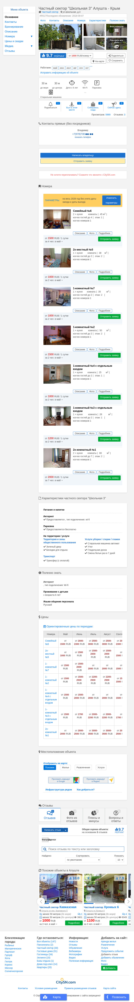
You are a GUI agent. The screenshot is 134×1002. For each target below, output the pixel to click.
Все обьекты (46, 941)
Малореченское (13, 948)
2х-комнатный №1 (51, 732)
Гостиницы (45, 954)
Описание (11, 31)
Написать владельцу (83, 155)
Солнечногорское (14, 971)
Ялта (7, 958)
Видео (72, 957)
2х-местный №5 (49, 653)
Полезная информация (81, 961)
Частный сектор (50, 12)
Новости (73, 941)
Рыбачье (9, 945)
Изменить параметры (111, 200)
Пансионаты (45, 944)
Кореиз (8, 964)
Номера (19, 36)
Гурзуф (8, 955)
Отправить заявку (83, 161)
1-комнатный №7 (51, 666)
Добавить (109, 968)
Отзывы (10, 50)
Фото (43, 20)
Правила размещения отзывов (80, 988)
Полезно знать (117, 20)
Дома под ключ (47, 964)
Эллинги (43, 957)
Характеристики (97, 20)
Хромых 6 (101, 907)
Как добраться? (86, 789)
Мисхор (9, 968)
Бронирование (14, 26)
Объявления (75, 948)
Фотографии (75, 954)
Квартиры (44, 967)
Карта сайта (109, 988)
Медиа (19, 46)
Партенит (10, 952)
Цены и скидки (14, 41)
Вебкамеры (75, 951)
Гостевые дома (47, 951)
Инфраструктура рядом (59, 789)
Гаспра (8, 961)
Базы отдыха (45, 961)
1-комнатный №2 (51, 680)
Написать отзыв (52, 830)
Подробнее (74, 923)
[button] (48, 924)
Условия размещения (46, 988)
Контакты (11, 21)
